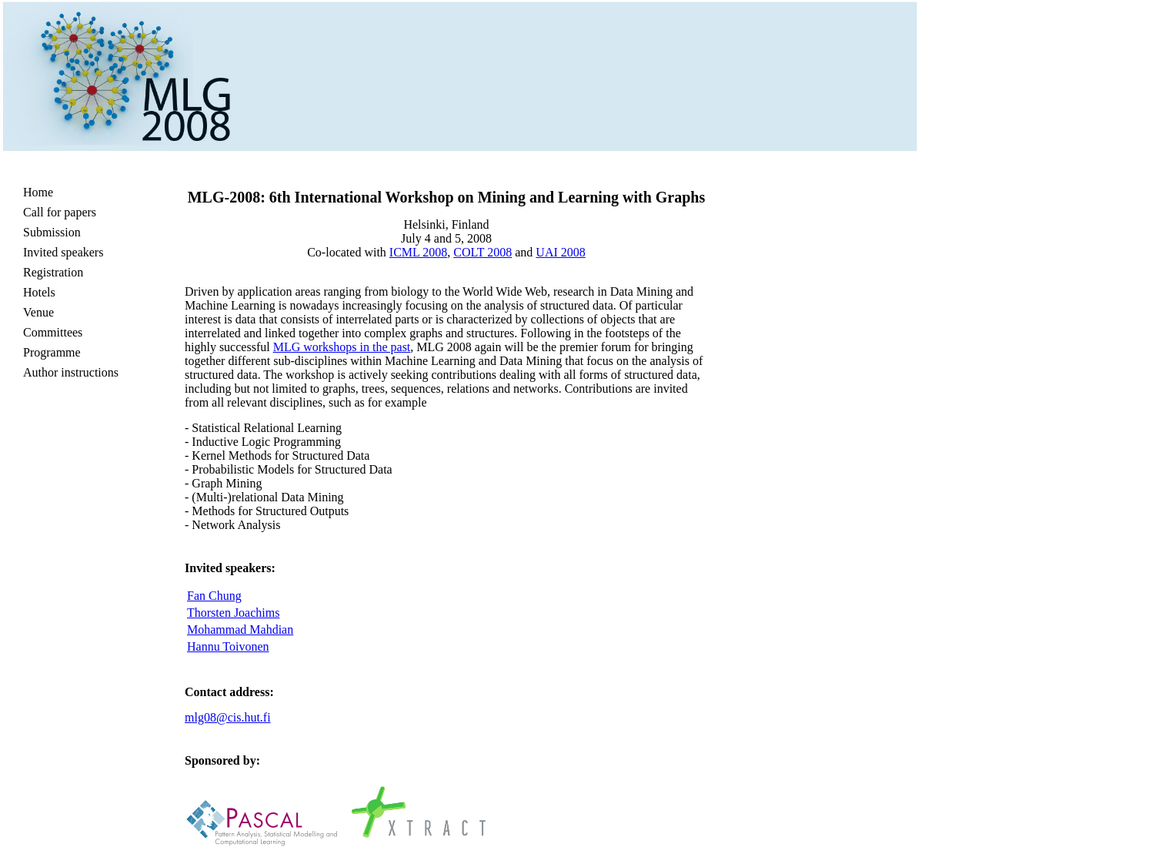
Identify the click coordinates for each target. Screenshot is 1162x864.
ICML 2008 (418, 252)
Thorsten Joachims (233, 612)
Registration (53, 272)
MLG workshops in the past (342, 346)
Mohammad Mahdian (240, 629)
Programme (52, 352)
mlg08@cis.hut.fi (228, 717)
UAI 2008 (560, 252)
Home (38, 192)
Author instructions (71, 372)
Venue (38, 312)
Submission (52, 232)
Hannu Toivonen (228, 646)
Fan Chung (214, 595)
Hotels (39, 292)
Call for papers (59, 212)
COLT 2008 (482, 252)
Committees (52, 332)
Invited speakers (63, 252)
